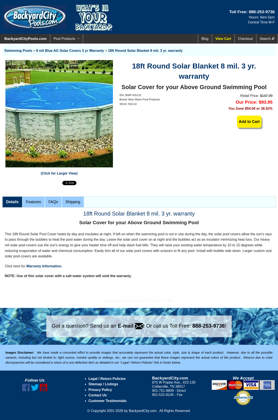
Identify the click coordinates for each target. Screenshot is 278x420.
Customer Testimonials (107, 401)
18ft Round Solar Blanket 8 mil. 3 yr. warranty (145, 50)
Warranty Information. (44, 266)
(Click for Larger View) (59, 173)
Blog (205, 39)
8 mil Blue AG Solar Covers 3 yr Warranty (70, 50)
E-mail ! (131, 326)
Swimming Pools (18, 50)
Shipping (72, 202)
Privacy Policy (100, 390)
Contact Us (97, 395)
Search (267, 39)
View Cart (223, 39)
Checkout (245, 39)
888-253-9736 (262, 12)
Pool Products (64, 39)
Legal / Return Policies (107, 379)
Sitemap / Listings (103, 384)
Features (33, 202)
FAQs (53, 202)
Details (12, 202)
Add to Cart (249, 121)
